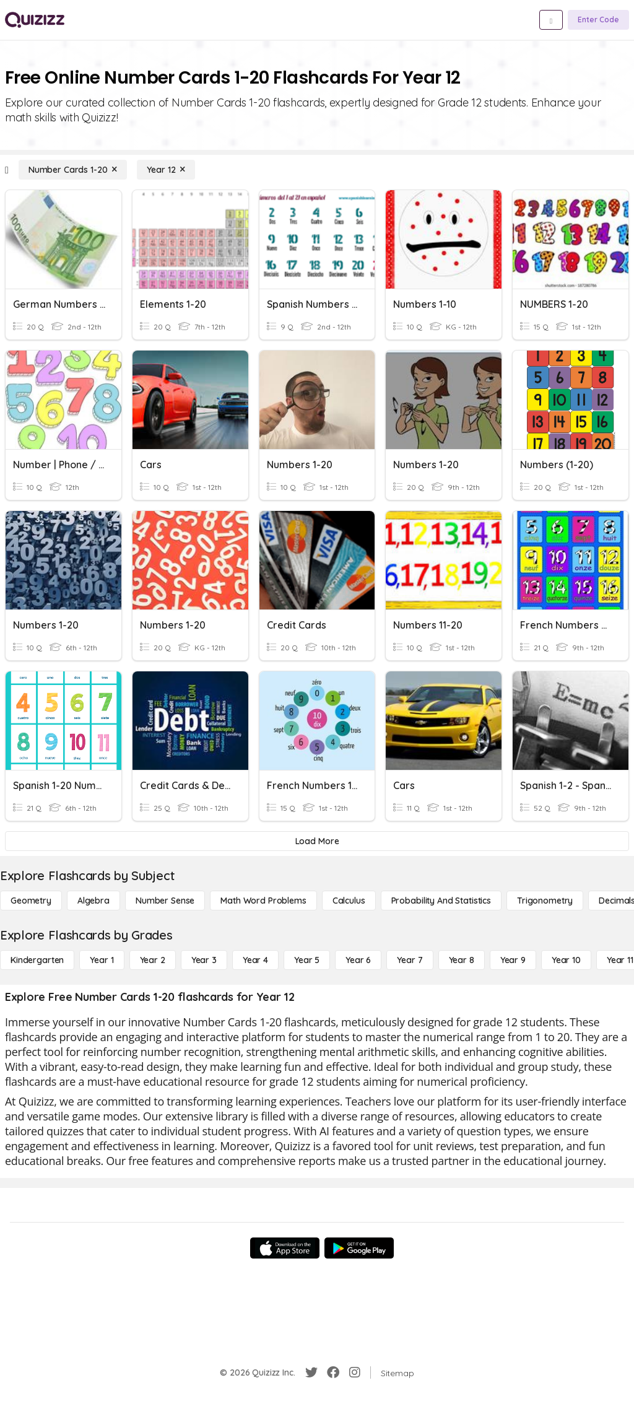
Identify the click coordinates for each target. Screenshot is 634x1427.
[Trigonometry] (544, 900)
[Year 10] (566, 960)
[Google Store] (359, 1248)
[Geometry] (31, 900)
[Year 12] (166, 170)
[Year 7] (409, 960)
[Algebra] (93, 900)
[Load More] (317, 841)
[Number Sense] (165, 900)
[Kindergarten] (37, 960)
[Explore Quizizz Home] (34, 20)
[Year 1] (101, 960)
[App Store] (284, 1248)
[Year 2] (152, 960)
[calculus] (349, 900)
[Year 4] (255, 960)
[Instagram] (354, 1372)
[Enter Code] (598, 20)
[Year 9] (513, 960)
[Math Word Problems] (263, 900)
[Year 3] (204, 960)
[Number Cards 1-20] (73, 170)
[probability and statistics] (441, 900)
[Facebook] (333, 1372)
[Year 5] (307, 960)
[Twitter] (311, 1372)
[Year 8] (461, 960)
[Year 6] (358, 960)
